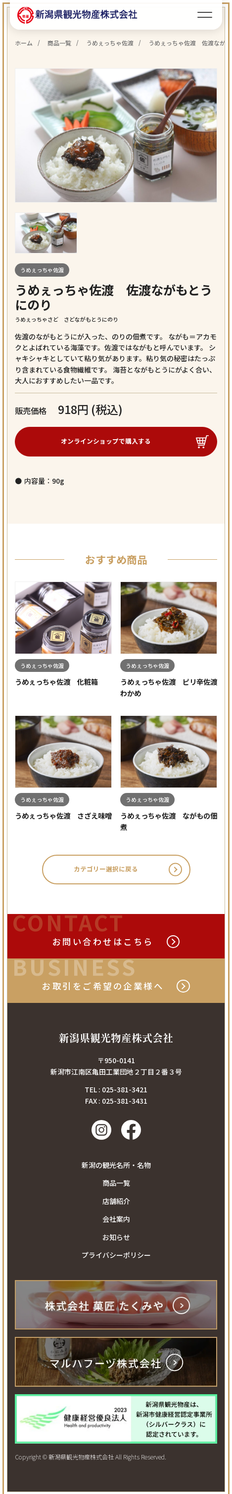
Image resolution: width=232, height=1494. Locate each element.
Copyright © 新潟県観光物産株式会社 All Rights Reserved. (90, 1459)
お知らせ (116, 1239)
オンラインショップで (105, 441)
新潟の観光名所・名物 (116, 1167)
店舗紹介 (116, 1203)
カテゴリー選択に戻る (105, 871)
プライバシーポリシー (116, 1257)
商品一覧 (116, 1185)
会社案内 (116, 1221)
